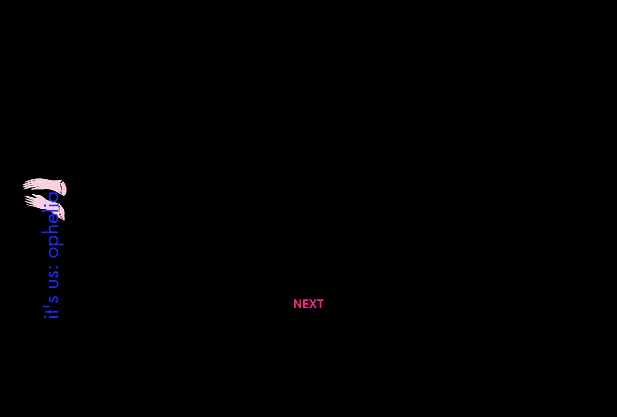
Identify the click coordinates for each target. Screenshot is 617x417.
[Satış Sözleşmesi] (498, 351)
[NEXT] (308, 304)
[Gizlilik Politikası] (118, 351)
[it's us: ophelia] (50, 255)
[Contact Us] (308, 351)
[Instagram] (300, 373)
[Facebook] (317, 373)
